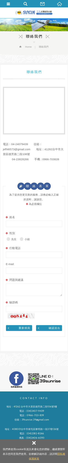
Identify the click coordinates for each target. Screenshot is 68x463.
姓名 (12, 217)
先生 (12, 239)
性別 (12, 233)
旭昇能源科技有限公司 (34, 12)
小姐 (25, 239)
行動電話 (14, 248)
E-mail (10, 264)
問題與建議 (16, 279)
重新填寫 (19, 328)
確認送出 (49, 328)
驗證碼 (13, 302)
